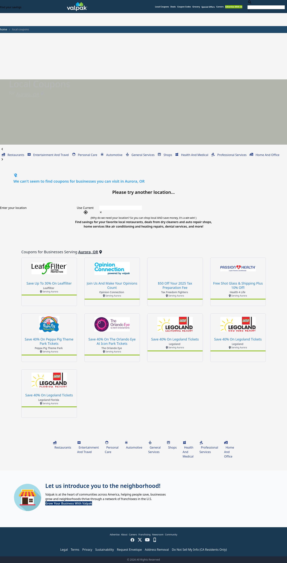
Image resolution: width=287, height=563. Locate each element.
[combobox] (266, 6)
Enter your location (13, 208)
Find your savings (10, 7)
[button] (208, 7)
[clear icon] (100, 212)
